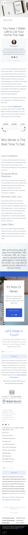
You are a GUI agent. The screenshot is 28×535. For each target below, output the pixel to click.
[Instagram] (8, 424)
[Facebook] (3, 424)
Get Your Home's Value (9, 450)
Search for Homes (7, 435)
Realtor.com (16, 106)
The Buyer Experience (8, 438)
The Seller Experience (8, 444)
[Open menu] (26, 3)
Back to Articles (8, 20)
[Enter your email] (15, 352)
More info (20, 528)
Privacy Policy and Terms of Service (16, 493)
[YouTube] (6, 424)
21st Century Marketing (9, 447)
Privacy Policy (14, 512)
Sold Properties (6, 456)
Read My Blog (6, 453)
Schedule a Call (6, 441)
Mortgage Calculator (8, 459)
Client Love (5, 432)
